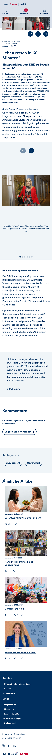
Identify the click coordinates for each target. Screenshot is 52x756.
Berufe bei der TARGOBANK (20, 652)
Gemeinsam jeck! (14, 609)
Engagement (13, 463)
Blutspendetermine (12, 280)
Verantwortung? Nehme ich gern (23, 518)
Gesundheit (33, 463)
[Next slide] (31, 151)
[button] (5, 11)
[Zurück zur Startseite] (14, 4)
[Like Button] (30, 34)
